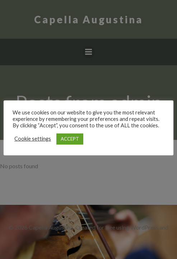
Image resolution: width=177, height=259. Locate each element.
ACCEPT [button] (70, 139)
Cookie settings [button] (32, 139)
